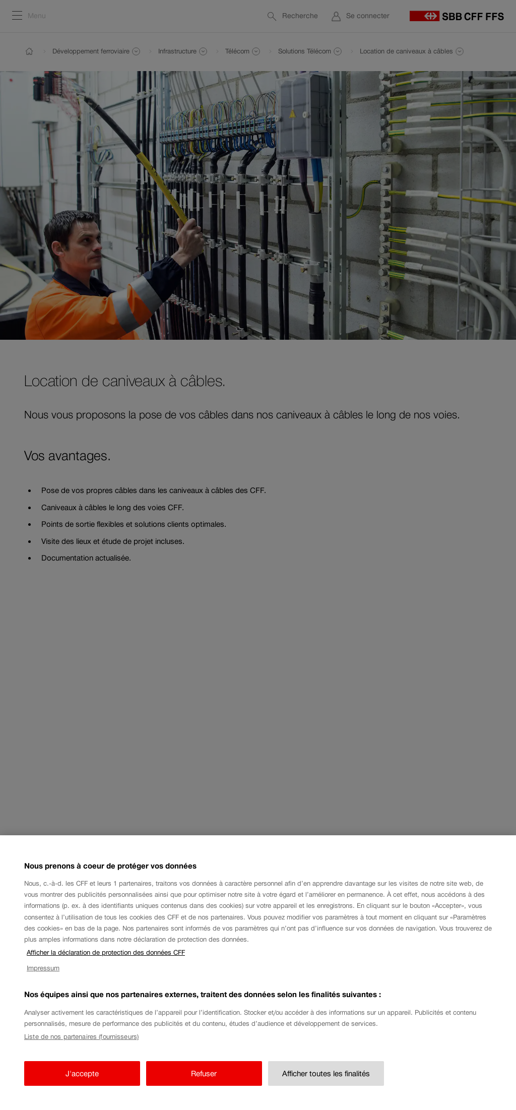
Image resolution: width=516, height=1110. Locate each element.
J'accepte (82, 1087)
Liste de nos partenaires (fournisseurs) (81, 1051)
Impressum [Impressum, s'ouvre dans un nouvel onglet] (43, 981)
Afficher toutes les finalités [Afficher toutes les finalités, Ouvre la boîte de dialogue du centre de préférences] (326, 1087)
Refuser (204, 1087)
